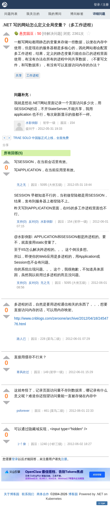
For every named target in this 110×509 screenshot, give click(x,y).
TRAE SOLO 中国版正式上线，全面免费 (41, 138)
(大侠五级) (55, 185)
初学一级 (49, 123)
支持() (22, 221)
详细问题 (99, 14)
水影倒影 (32, 123)
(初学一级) (80, 221)
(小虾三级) (55, 444)
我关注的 (33, 14)
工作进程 (32, 75)
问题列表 (11, 14)
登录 (97, 4)
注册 (106, 4)
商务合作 (43, 494)
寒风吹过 (23, 372)
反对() (34, 221)
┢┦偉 (21, 444)
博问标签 (77, 14)
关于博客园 (11, 494)
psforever (23, 411)
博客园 (73, 494)
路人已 (21, 339)
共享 (19, 75)
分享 (6, 145)
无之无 (21, 185)
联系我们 (28, 494)
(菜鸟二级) (53, 339)
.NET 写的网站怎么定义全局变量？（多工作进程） (49, 25)
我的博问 (55, 14)
